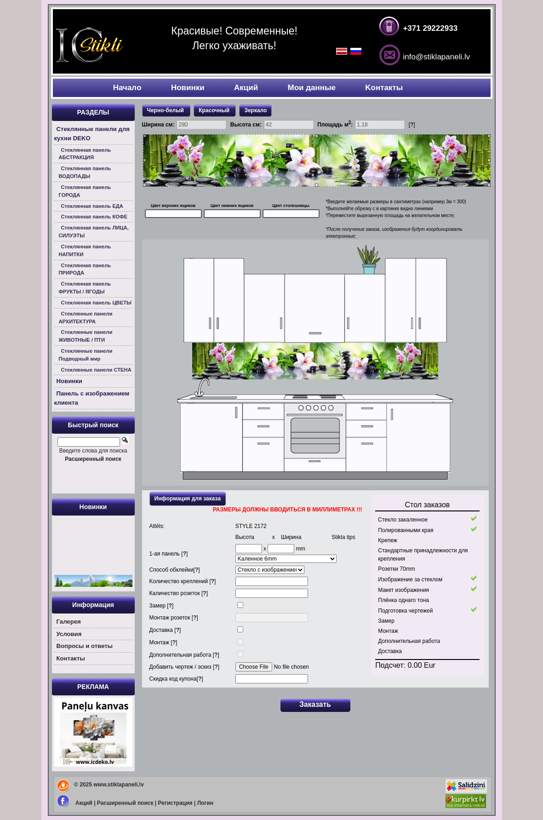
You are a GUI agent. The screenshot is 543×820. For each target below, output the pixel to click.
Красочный (215, 110)
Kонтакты (384, 87)
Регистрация (175, 803)
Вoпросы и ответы (85, 645)
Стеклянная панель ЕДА (92, 206)
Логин (205, 803)
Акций (246, 87)
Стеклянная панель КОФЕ (94, 216)
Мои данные (312, 87)
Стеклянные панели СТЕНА (96, 370)
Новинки (188, 87)
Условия (69, 634)
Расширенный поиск (125, 803)
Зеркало (255, 110)
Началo (127, 87)
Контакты (71, 658)
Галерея (69, 621)
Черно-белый (166, 110)
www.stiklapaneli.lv (118, 784)
